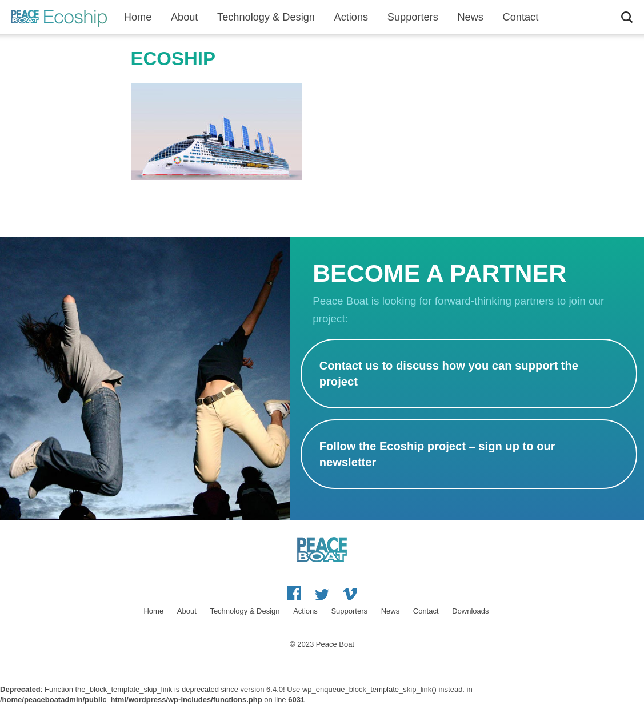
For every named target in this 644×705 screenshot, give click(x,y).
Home (138, 17)
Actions (351, 17)
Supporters (412, 17)
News (470, 17)
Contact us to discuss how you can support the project (448, 373)
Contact (426, 611)
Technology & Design (266, 17)
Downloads (470, 611)
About (184, 17)
